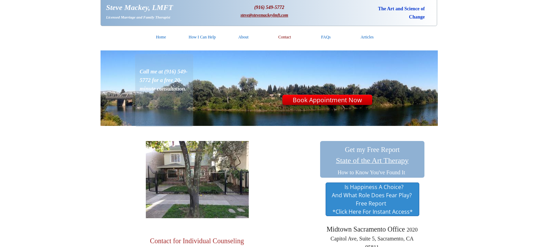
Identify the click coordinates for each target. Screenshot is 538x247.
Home (161, 37)
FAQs (326, 37)
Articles (367, 37)
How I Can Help (202, 37)
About (243, 37)
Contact (284, 37)
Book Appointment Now (327, 100)
